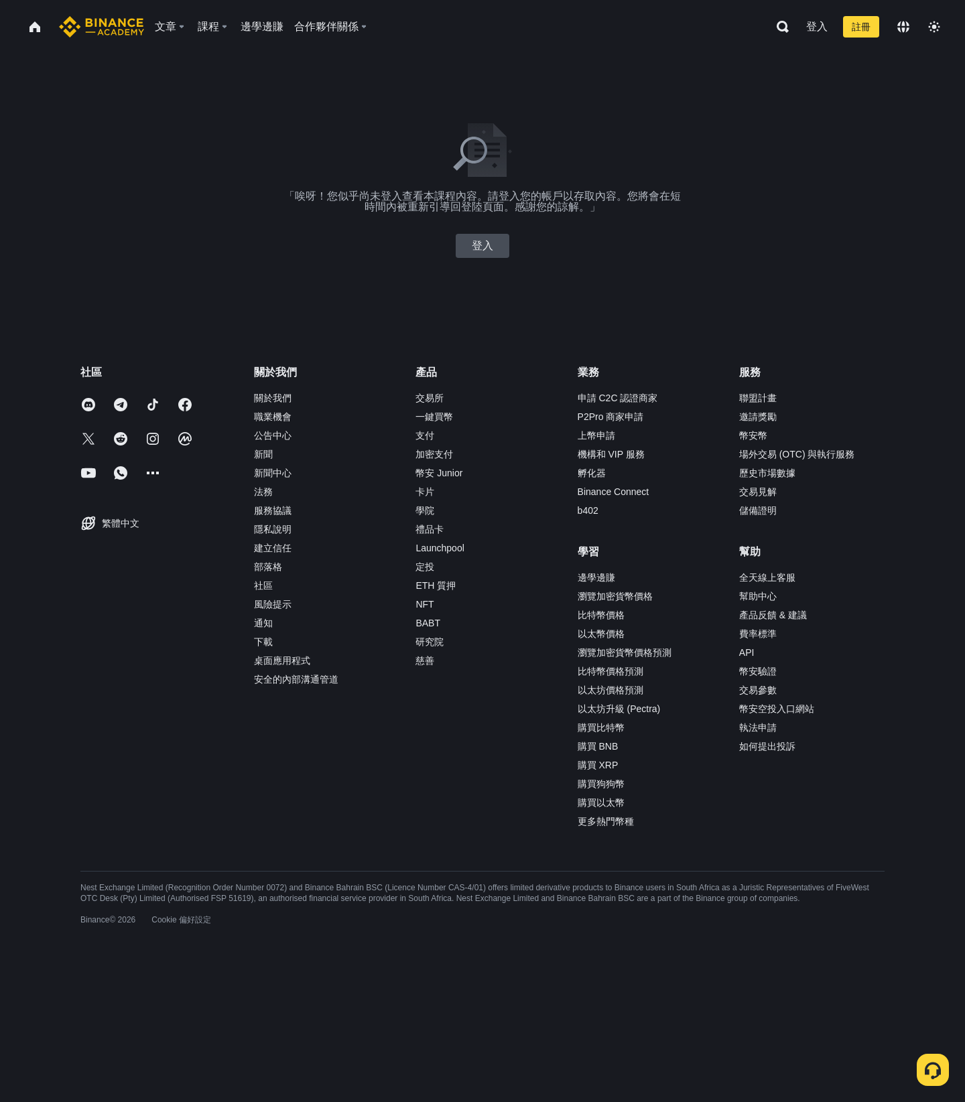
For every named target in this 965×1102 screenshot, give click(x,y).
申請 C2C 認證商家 (618, 398)
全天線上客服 (767, 577)
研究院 (429, 641)
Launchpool (439, 548)
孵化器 (592, 473)
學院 (424, 510)
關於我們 (273, 398)
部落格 (268, 566)
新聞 (263, 454)
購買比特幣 (601, 727)
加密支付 (434, 454)
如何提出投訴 (767, 746)
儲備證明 (758, 510)
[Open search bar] (779, 27)
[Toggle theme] (934, 26)
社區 (263, 585)
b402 (588, 510)
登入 (817, 26)
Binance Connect (613, 491)
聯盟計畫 (758, 398)
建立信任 (273, 548)
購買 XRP (598, 765)
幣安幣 (753, 435)
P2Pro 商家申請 (611, 416)
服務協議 (273, 510)
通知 (263, 623)
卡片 (424, 491)
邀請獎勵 (758, 416)
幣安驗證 (758, 671)
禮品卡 (429, 529)
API (747, 652)
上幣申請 (596, 435)
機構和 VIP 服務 (611, 454)
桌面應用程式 (282, 660)
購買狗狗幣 (601, 783)
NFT (424, 604)
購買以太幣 (601, 802)
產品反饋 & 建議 (773, 615)
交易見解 (758, 491)
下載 (263, 641)
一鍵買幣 (434, 416)
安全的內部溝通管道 (296, 679)
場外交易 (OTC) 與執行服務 (797, 454)
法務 (263, 491)
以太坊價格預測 (610, 690)
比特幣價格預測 (610, 671)
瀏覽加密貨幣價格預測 (624, 652)
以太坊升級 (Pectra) (619, 708)
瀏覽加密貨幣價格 (615, 596)
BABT (427, 623)
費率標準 (758, 633)
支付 (424, 435)
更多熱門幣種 (606, 821)
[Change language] (903, 27)
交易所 (429, 398)
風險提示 (273, 604)
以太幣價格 (601, 633)
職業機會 (273, 416)
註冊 (861, 26)
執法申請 (758, 727)
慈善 (424, 660)
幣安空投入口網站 (776, 708)
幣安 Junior (438, 473)
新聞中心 (273, 473)
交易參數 (758, 690)
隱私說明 (273, 529)
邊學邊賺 (596, 577)
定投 (424, 566)
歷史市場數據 (767, 473)
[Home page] (101, 27)
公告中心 (273, 435)
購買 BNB (598, 746)
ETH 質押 (435, 585)
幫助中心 (758, 596)
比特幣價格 (601, 615)
